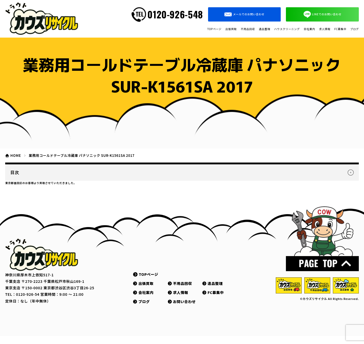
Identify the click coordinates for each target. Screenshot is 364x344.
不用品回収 (183, 29)
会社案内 (282, 29)
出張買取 (157, 29)
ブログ (351, 29)
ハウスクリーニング (245, 29)
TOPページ (131, 29)
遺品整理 (209, 29)
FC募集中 (329, 29)
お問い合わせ (186, 309)
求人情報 (305, 29)
